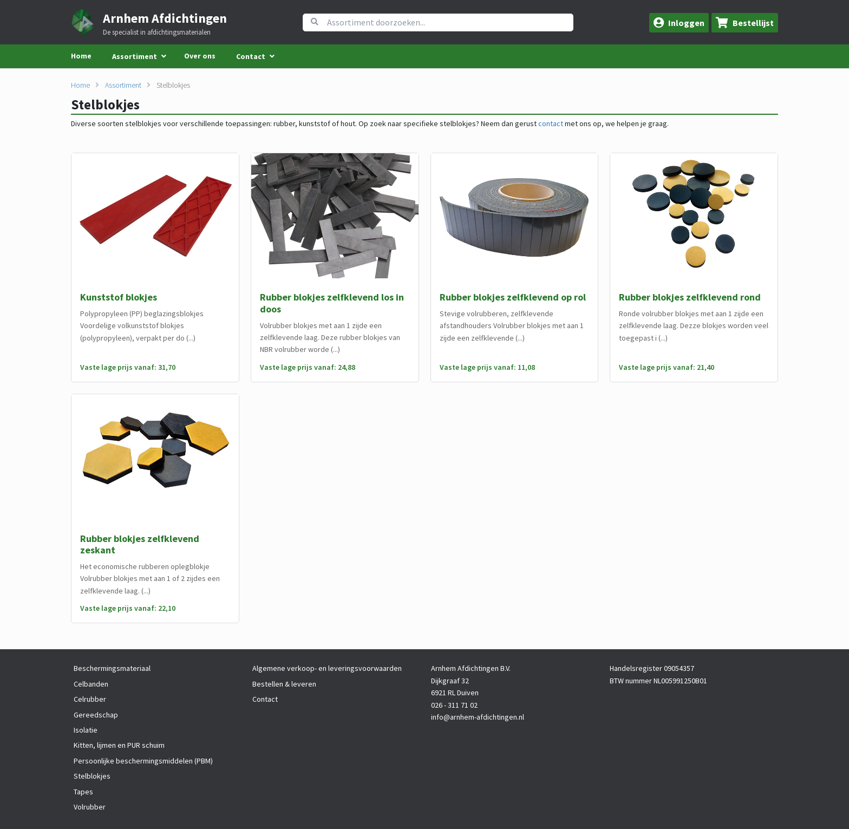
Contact (265, 699)
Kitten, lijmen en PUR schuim (119, 745)
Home (81, 56)
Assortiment (123, 85)
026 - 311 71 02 (454, 705)
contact (550, 123)
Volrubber (90, 807)
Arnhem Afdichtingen (165, 18)
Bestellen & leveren (284, 684)
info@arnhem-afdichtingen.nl (477, 717)
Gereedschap (96, 715)
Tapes (83, 792)
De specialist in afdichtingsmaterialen (157, 32)
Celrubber (90, 699)
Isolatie (85, 730)
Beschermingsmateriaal (112, 668)
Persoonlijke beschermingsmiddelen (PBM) (143, 761)
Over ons (199, 56)
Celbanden (91, 684)
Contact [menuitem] (250, 56)
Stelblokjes (173, 85)
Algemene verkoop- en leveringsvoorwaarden (327, 668)
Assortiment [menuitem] (134, 56)
